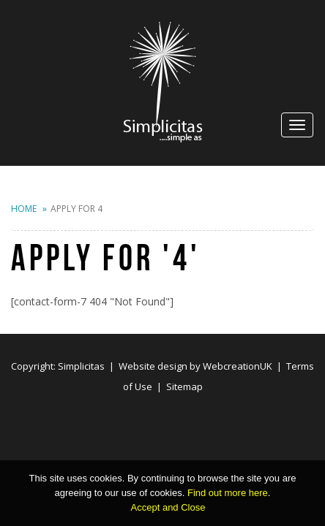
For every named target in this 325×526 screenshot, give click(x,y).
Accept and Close (168, 507)
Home (24, 208)
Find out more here (227, 492)
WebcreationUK (237, 366)
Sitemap (184, 386)
